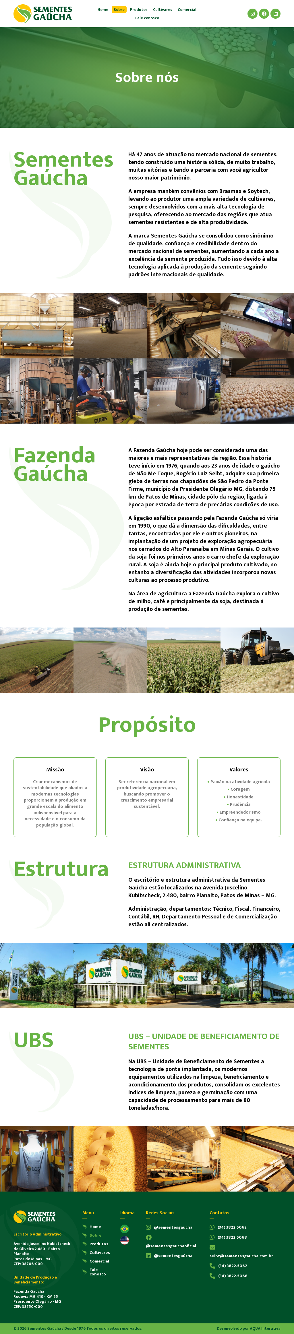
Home (103, 9)
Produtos (139, 9)
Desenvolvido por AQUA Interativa (249, 1328)
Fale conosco (147, 18)
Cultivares (162, 9)
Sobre (119, 9)
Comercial (187, 9)
